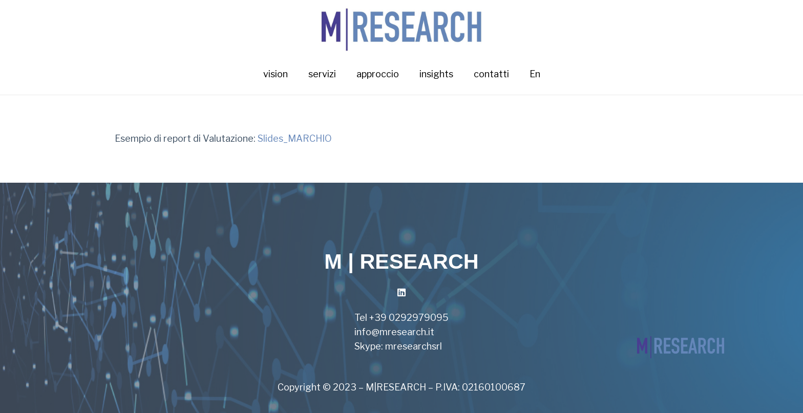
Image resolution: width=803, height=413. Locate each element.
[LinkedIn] (401, 292)
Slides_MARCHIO (295, 138)
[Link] (401, 27)
